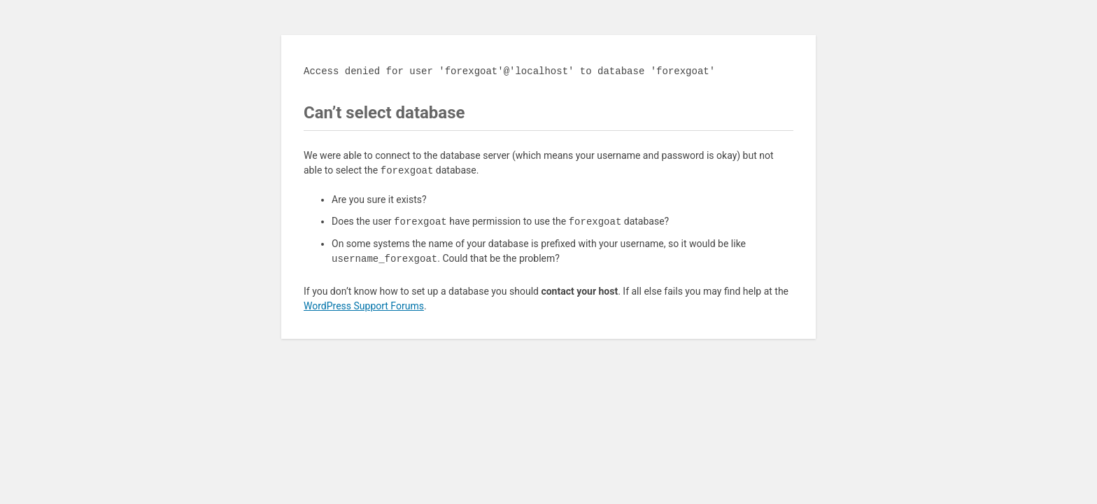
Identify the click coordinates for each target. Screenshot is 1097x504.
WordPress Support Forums (364, 306)
